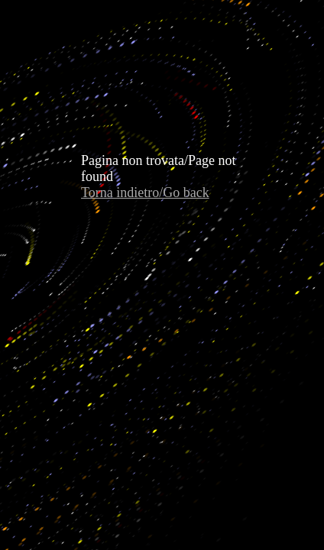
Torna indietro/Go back (145, 192)
